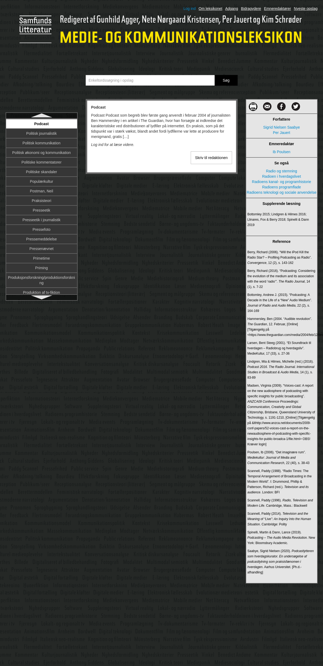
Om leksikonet (210, 8)
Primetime (41, 258)
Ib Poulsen (281, 152)
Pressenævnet (41, 249)
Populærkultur (41, 181)
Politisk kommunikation (41, 143)
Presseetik (41, 210)
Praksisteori (41, 201)
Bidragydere (251, 8)
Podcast (41, 124)
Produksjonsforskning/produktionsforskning (41, 280)
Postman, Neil (41, 191)
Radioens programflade (281, 187)
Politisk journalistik (41, 133)
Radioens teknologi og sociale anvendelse (282, 192)
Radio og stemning (281, 171)
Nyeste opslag (306, 8)
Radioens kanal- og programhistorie (281, 182)
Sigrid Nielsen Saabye (281, 127)
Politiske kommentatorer (41, 162)
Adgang (231, 8)
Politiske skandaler (41, 172)
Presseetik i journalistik (41, 220)
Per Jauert (281, 132)
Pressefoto (41, 229)
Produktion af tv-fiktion (41, 292)
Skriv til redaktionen (211, 158)
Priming (41, 268)
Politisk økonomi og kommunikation (41, 152)
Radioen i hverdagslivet (281, 176)
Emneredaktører (277, 8)
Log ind (190, 8)
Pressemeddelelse (41, 239)
